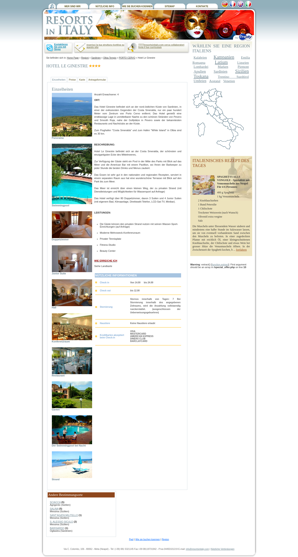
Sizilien (242, 71)
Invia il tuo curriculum (150, 47)
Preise (72, 79)
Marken (223, 66)
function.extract (220, 264)
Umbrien (200, 81)
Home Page (73, 58)
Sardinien (96, 58)
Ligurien (243, 62)
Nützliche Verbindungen (223, 549)
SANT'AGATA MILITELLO (64, 515)
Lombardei (201, 66)
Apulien (200, 71)
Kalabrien (200, 57)
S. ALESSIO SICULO (61, 521)
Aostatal (214, 81)
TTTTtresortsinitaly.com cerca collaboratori (161, 45)
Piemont (243, 66)
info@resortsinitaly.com (197, 549)
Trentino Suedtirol (233, 77)
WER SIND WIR (72, 6)
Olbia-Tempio (109, 58)
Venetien (229, 81)
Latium (221, 62)
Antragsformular (97, 79)
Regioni (85, 58)
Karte (82, 79)
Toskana (201, 76)
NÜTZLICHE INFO (104, 6)
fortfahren (241, 249)
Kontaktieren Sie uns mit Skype (61, 47)
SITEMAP (170, 6)
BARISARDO (57, 528)
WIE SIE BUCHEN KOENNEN (137, 6)
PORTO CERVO (127, 58)
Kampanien (223, 57)
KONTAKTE (202, 6)
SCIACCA (55, 502)
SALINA (54, 508)
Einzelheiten (59, 79)
